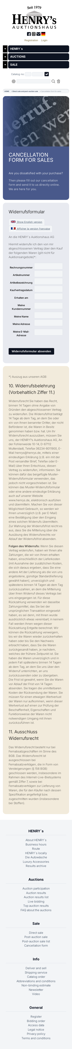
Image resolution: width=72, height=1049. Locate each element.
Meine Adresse (21, 324)
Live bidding (36, 901)
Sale (36, 923)
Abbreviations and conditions (36, 981)
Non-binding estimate (36, 985)
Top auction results (36, 906)
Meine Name (21, 316)
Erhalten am (21, 297)
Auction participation (36, 888)
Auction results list (36, 897)
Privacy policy (36, 1034)
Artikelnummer (21, 275)
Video (36, 994)
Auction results (36, 893)
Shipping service (36, 972)
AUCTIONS (18, 56)
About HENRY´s (36, 840)
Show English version (26, 222)
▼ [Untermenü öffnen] (5, 48)
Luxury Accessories (36, 861)
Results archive (36, 866)
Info (36, 959)
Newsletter (36, 990)
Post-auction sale (36, 937)
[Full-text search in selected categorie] (34, 81)
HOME (6, 91)
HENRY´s (16, 49)
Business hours (36, 844)
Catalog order (36, 977)
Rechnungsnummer (21, 267)
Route (36, 848)
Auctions (36, 879)
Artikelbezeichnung (21, 282)
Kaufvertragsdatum (21, 290)
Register (36, 1016)
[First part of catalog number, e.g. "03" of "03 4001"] (28, 74)
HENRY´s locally (36, 853)
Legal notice (36, 1029)
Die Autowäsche (36, 857)
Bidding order (36, 1021)
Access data (36, 1025)
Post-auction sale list (36, 941)
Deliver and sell (36, 968)
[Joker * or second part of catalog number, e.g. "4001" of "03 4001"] (37, 74)
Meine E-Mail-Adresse (21, 333)
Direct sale (36, 933)
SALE (13, 64)
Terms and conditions (36, 1038)
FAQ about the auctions (36, 910)
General (36, 1008)
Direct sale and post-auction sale (25, 91)
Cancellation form (36, 945)
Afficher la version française (30, 228)
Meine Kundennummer (21, 307)
